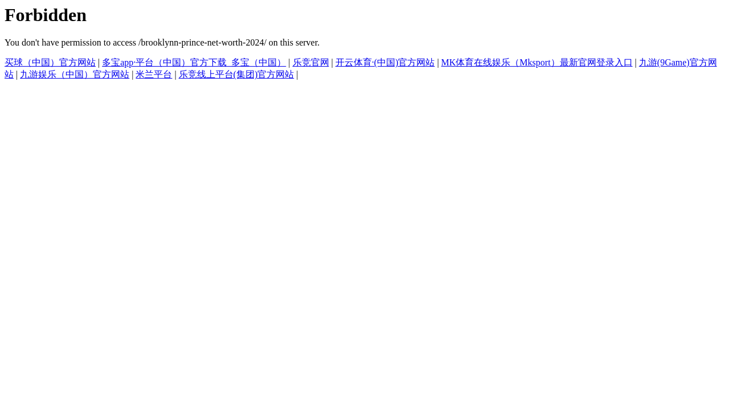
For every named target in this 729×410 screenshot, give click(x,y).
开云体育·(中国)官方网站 (385, 62)
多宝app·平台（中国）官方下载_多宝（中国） (194, 62)
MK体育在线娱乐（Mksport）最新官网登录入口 (537, 62)
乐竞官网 (311, 62)
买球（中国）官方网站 (50, 62)
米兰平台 (154, 74)
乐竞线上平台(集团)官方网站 (236, 74)
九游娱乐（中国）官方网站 (74, 74)
